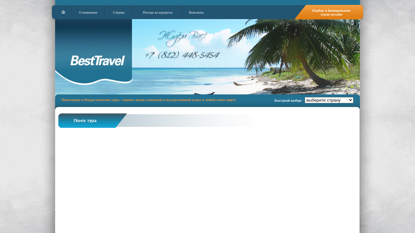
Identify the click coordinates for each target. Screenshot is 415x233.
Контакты (196, 12)
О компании (88, 12)
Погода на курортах (158, 12)
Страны (118, 12)
